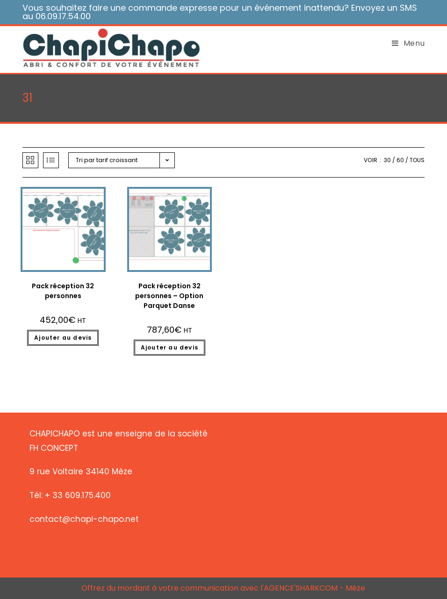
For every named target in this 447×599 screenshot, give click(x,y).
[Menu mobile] (405, 43)
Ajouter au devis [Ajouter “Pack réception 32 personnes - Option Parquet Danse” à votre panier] (169, 347)
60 (400, 160)
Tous (417, 160)
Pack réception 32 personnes (63, 290)
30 (387, 160)
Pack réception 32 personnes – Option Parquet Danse (169, 295)
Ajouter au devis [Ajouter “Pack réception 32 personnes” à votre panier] (63, 338)
